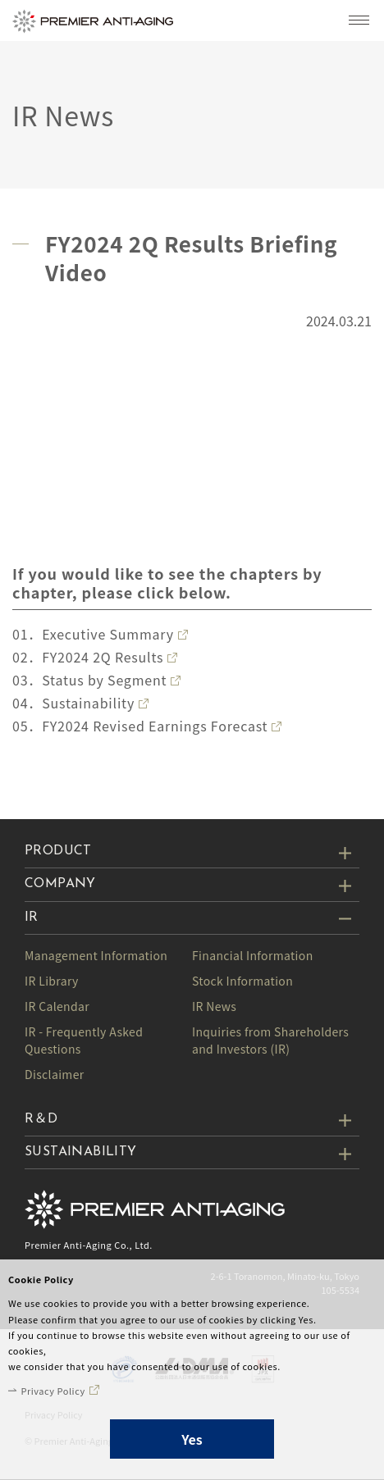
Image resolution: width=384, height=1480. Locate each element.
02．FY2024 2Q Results (87, 657)
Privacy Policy (53, 1390)
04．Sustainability (73, 703)
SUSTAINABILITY (81, 1152)
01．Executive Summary (93, 634)
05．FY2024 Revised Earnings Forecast (139, 725)
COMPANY (60, 883)
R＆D (41, 1119)
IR (32, 917)
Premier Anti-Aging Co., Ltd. (89, 1244)
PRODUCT (58, 851)
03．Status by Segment (89, 680)
